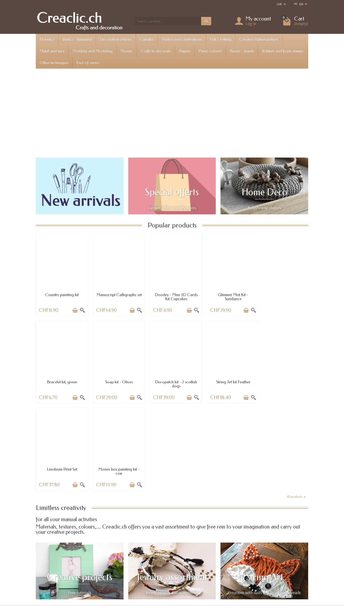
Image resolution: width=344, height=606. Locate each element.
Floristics (47, 39)
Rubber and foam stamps (282, 51)
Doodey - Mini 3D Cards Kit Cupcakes (172, 295)
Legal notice (228, 554)
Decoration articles (116, 39)
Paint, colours (210, 51)
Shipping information (122, 554)
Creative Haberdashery (259, 39)
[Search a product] (168, 21)
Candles (147, 39)
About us (226, 560)
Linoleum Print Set (227, 378)
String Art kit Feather (172, 378)
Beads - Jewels (242, 51)
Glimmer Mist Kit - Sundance (227, 295)
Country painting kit (61, 293)
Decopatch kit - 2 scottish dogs (117, 380)
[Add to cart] (73, 308)
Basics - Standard (77, 39)
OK (206, 21)
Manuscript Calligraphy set (117, 295)
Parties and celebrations (182, 39)
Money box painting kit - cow (282, 380)
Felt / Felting (220, 39)
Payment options (119, 566)
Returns (113, 560)
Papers (185, 51)
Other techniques (54, 63)
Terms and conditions (235, 566)
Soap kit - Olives (61, 378)
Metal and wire (52, 51)
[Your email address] (161, 585)
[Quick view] (80, 308)
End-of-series (87, 63)
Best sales (171, 566)
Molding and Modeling (92, 51)
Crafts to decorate (156, 51)
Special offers (173, 554)
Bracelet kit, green (283, 293)
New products (174, 560)
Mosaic (126, 51)
